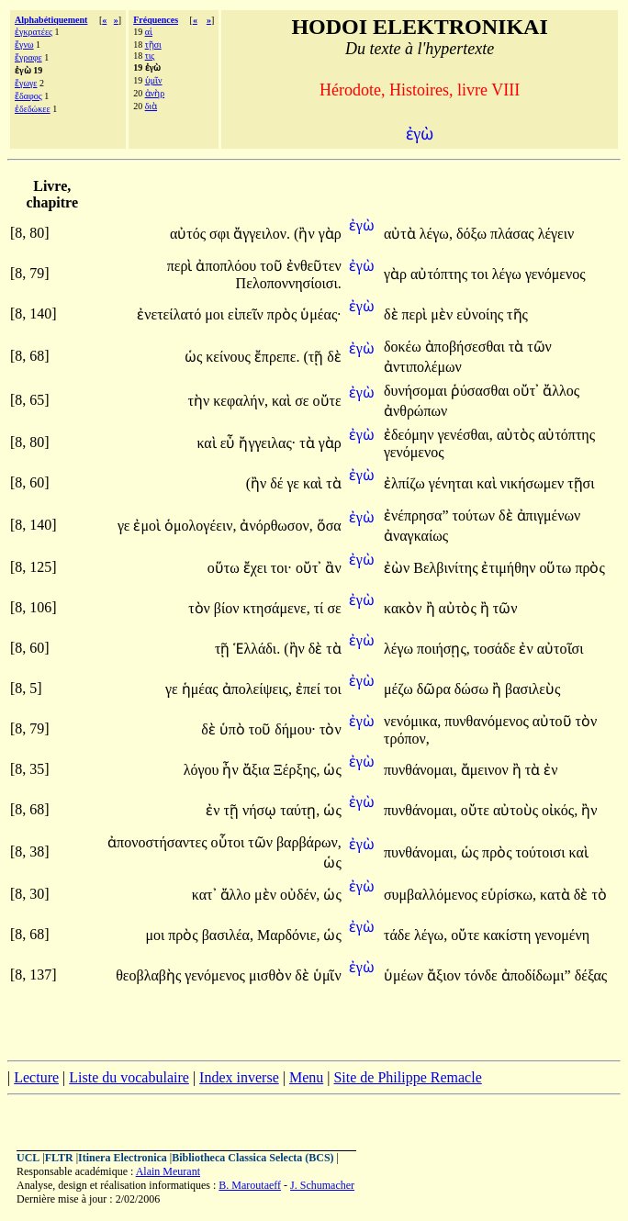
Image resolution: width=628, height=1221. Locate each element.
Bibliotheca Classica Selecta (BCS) (252, 1157)
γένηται (453, 483)
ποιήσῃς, (443, 648)
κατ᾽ (204, 894)
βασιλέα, (227, 935)
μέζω (400, 689)
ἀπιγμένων (549, 515)
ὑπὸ (234, 729)
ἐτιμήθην (510, 568)
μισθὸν (272, 975)
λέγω (508, 274)
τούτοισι (542, 852)
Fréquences (155, 20)
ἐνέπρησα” (416, 515)
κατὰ (557, 894)
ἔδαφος (28, 96)
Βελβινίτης (447, 568)
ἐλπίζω (406, 483)
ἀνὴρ (155, 93)
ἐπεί (310, 689)
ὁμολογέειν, (200, 525)
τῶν (539, 346)
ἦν (231, 770)
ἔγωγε (26, 83)
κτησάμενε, (276, 608)
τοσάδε (497, 648)
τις (150, 55)
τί (321, 608)
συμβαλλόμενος (432, 894)
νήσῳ (261, 810)
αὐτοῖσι (560, 648)
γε (294, 483)
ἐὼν (398, 568)
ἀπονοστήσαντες (158, 842)
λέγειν (556, 233)
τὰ (518, 346)
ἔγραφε (28, 57)
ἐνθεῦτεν (314, 266)
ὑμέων (405, 975)
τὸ (598, 894)
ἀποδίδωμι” (536, 975)
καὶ (283, 401)
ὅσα (329, 525)
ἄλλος (561, 390)
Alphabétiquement (51, 20)
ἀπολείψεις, (257, 689)
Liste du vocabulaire (129, 1077)
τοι (481, 274)
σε (303, 401)
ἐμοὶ (148, 525)
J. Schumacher (322, 1185)
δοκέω (404, 346)
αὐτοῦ (554, 721)
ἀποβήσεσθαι (467, 346)
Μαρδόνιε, (288, 935)
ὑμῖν (154, 80)
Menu (306, 1077)
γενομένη (561, 935)
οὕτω (225, 568)
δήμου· (295, 729)
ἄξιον (446, 975)
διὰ (151, 106)
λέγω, (436, 233)
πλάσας (514, 233)
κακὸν (405, 608)
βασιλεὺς (532, 689)
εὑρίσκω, (508, 894)
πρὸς (283, 314)
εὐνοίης (481, 314)
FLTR (59, 1157)
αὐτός (189, 233)
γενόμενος (555, 274)
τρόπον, (407, 738)
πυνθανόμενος (488, 721)
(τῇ (315, 356)
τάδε (399, 935)
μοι (216, 314)
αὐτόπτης (440, 274)
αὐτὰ (402, 233)
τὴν (201, 401)
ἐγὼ (362, 225)
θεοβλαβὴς (150, 975)
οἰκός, (560, 810)
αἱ (148, 32)
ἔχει (257, 568)
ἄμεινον (486, 770)
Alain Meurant (168, 1171)
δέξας (591, 975)
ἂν (333, 568)
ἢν (589, 810)
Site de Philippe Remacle (407, 1077)
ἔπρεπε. (277, 356)
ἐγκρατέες (33, 32)
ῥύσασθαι (482, 390)
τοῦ (273, 266)
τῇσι (153, 44)
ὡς (195, 356)
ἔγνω (24, 44)
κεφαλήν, (240, 401)
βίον (228, 608)
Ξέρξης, (297, 770)
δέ (278, 483)
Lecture (36, 1077)
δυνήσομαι (417, 390)
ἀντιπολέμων (423, 367)
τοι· (281, 568)
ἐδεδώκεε (32, 109)
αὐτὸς (517, 434)
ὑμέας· (320, 314)
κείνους (230, 356)
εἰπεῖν (247, 314)
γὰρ (330, 233)
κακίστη (508, 935)
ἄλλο (237, 894)
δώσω (473, 689)
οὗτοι (230, 842)
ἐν (527, 648)
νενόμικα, (412, 721)
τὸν (201, 608)
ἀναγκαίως (416, 535)
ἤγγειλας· (267, 443)
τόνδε (483, 975)
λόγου (203, 770)
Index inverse (239, 1077)
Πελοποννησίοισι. (289, 283)
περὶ (181, 266)
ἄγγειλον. (261, 233)
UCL (28, 1157)
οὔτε (327, 401)
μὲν (443, 314)
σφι (221, 233)
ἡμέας (202, 689)
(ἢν (306, 233)
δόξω (473, 233)
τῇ (224, 648)
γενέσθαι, (464, 434)
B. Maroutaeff (250, 1185)
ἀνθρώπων (415, 411)
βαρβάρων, (309, 842)
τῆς (517, 314)
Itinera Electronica (122, 1157)
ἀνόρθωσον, (276, 525)
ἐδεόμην (410, 434)
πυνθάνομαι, (420, 770)
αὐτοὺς (517, 810)
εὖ (230, 443)
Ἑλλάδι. (256, 648)
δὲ (393, 314)
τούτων (475, 515)
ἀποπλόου (228, 266)
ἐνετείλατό (171, 314)
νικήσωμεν (534, 483)
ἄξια (258, 770)
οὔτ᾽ (526, 390)
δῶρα (435, 689)
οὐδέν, (300, 894)
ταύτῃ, (300, 810)
